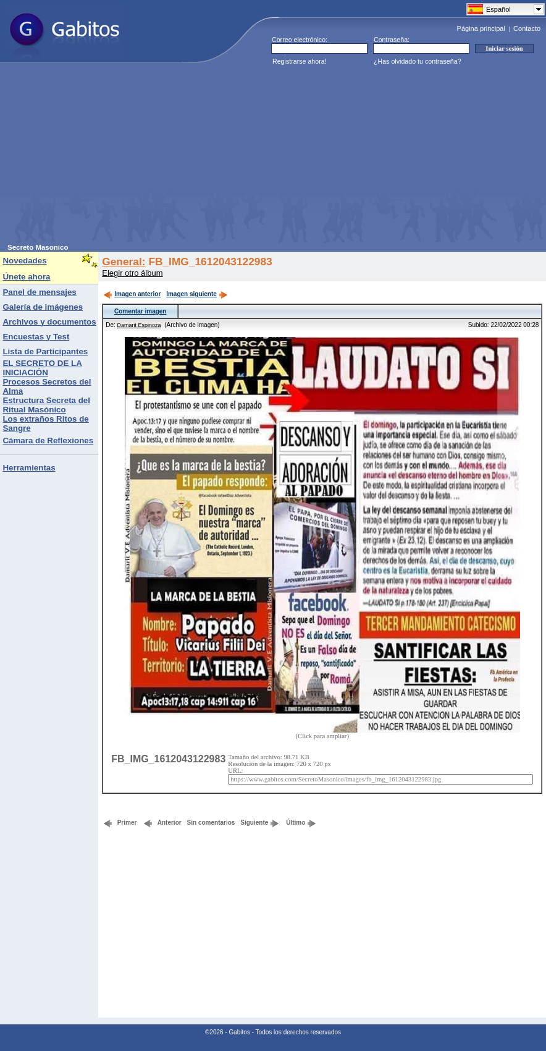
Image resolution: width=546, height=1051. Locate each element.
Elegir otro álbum (132, 273)
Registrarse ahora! (299, 61)
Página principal (481, 28)
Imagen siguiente (197, 294)
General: (123, 261)
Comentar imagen (140, 311)
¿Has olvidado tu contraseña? (417, 61)
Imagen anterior (132, 294)
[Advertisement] (177, 157)
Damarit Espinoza (139, 325)
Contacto (526, 28)
